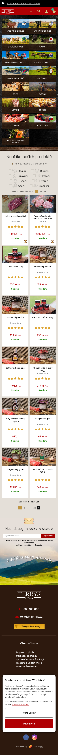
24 (41, 191)
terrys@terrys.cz (31, 616)
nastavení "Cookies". (20, 704)
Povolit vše (29, 723)
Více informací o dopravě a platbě (23, 3)
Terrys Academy (29, 626)
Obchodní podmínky (26, 655)
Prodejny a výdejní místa (29, 662)
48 (45, 191)
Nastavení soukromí (26, 666)
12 (36, 191)
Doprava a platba (25, 652)
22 (34, 507)
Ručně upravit (29, 712)
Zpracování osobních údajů (30, 659)
